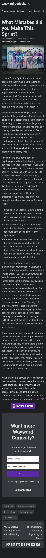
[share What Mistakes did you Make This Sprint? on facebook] (23, 544)
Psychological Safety (26, 506)
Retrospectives (9, 512)
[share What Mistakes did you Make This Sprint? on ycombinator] (38, 544)
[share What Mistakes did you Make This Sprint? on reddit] (18, 544)
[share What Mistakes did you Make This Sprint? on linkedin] (13, 544)
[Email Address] (23, 459)
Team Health (8, 506)
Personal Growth (26, 512)
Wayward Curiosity (14, 3)
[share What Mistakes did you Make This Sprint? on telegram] (33, 544)
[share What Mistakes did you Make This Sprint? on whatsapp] (28, 544)
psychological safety (12, 119)
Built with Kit (23, 490)
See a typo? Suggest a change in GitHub (17, 41)
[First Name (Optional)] (23, 466)
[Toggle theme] (28, 3)
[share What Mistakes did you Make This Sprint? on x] (8, 544)
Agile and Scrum (10, 518)
